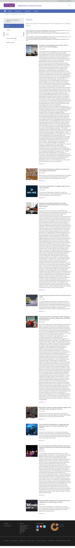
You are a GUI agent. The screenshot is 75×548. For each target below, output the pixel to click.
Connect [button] (27, 11)
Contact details (7, 526)
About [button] (36, 11)
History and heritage (11, 38)
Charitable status (51, 540)
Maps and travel (10, 42)
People (8, 30)
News (24, 14)
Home (5, 10)
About (20, 14)
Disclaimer (6, 540)
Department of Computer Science (11, 14)
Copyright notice (22, 540)
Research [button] (18, 11)
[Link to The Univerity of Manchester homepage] (9, 5)
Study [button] (10, 11)
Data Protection (13, 540)
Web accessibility (30, 540)
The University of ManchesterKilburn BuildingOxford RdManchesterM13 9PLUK (24, 529)
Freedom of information (41, 540)
